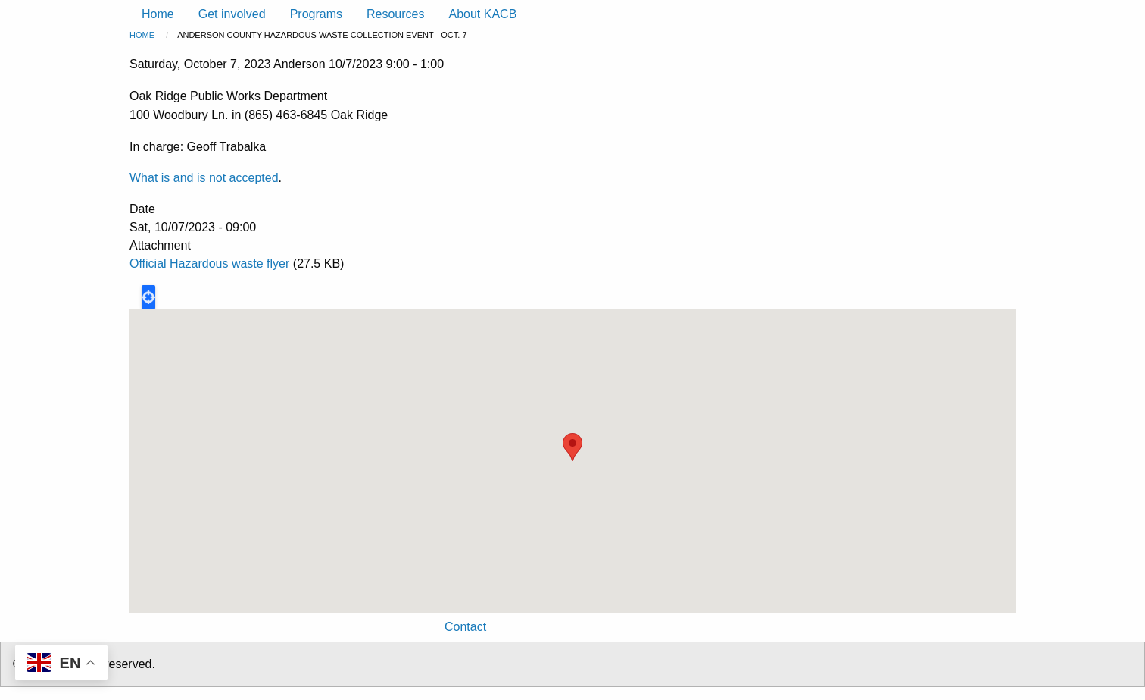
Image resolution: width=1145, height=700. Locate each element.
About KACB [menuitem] (482, 14)
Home (141, 34)
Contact (465, 626)
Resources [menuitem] (395, 14)
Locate (148, 297)
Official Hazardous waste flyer (209, 263)
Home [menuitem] (158, 14)
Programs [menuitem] (316, 14)
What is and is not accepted (204, 177)
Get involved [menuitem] (232, 14)
